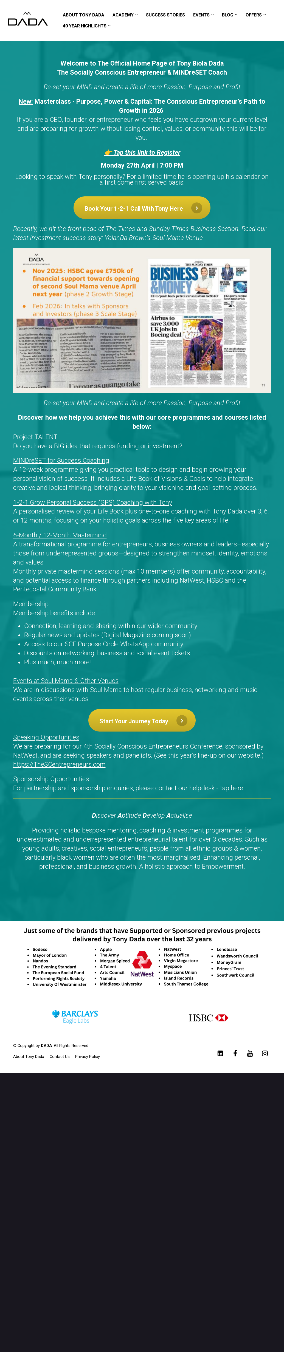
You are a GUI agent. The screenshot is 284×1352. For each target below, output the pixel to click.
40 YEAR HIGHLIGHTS (84, 26)
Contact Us (60, 1056)
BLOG (227, 15)
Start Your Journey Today (143, 720)
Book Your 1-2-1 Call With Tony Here (143, 207)
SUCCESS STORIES (165, 15)
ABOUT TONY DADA (83, 15)
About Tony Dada (28, 1056)
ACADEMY (123, 15)
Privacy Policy (87, 1056)
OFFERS (254, 15)
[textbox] (142, 568)
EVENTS (201, 15)
